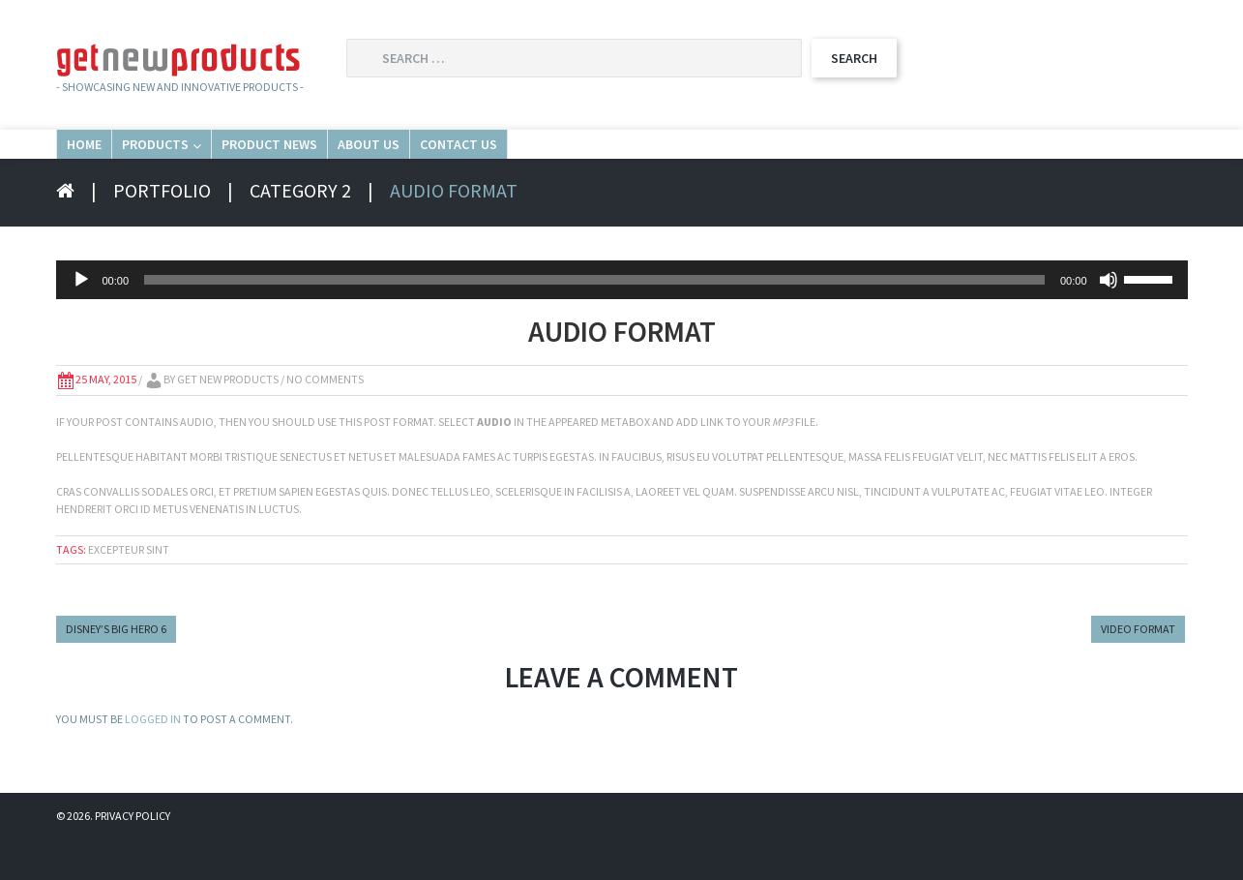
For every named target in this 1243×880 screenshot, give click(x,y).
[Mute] (1108, 320)
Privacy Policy (132, 856)
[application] (622, 320)
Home (111, 163)
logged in (153, 759)
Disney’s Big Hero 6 (116, 669)
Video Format (1138, 669)
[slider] (594, 320)
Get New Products (228, 419)
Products (250, 163)
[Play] (81, 320)
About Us (603, 163)
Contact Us (759, 163)
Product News (432, 163)
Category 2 (300, 231)
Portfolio (162, 231)
